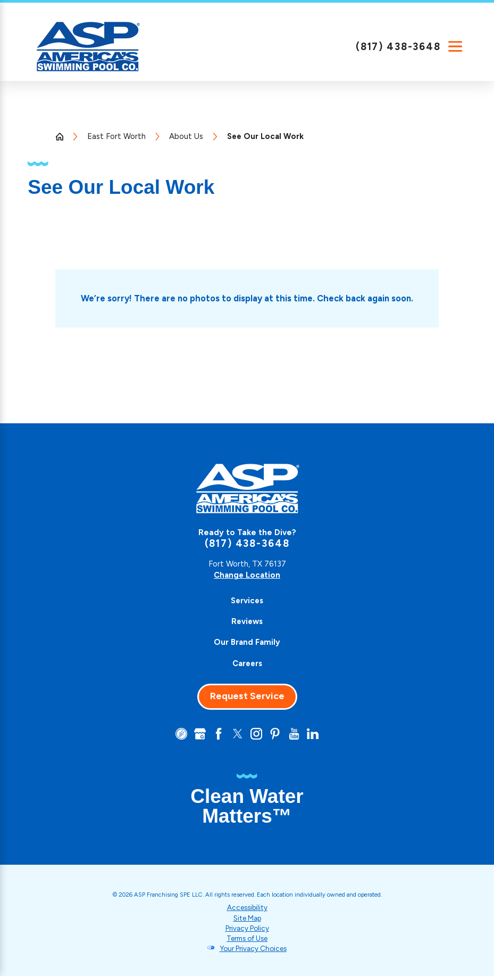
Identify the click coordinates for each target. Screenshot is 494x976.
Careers (247, 663)
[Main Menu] (455, 46)
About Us (186, 136)
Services (247, 600)
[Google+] (200, 734)
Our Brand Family (247, 642)
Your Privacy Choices (253, 948)
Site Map (247, 918)
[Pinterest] (275, 734)
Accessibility (247, 907)
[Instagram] (256, 734)
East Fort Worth (116, 136)
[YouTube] (294, 734)
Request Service (247, 696)
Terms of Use (247, 938)
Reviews (247, 621)
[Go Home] (64, 137)
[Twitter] (238, 734)
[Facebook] (218, 734)
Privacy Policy (247, 928)
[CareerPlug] (181, 734)
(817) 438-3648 (398, 47)
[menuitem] (247, 600)
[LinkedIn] (313, 734)
